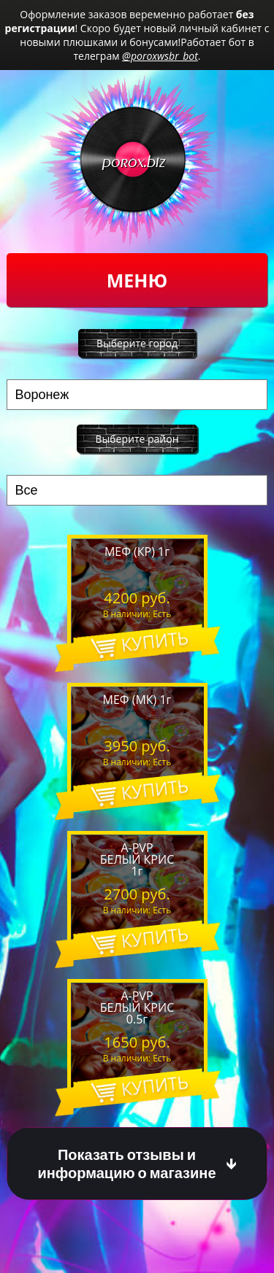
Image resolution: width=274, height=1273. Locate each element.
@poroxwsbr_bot (160, 56)
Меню (137, 280)
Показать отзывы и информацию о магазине (126, 1163)
